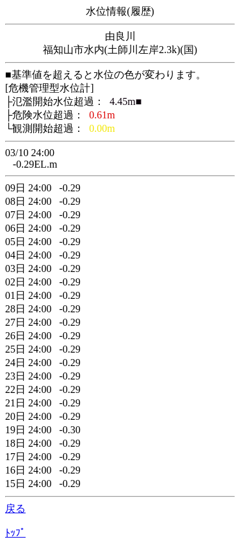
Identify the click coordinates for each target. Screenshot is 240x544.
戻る (15, 508)
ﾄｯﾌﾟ (15, 532)
